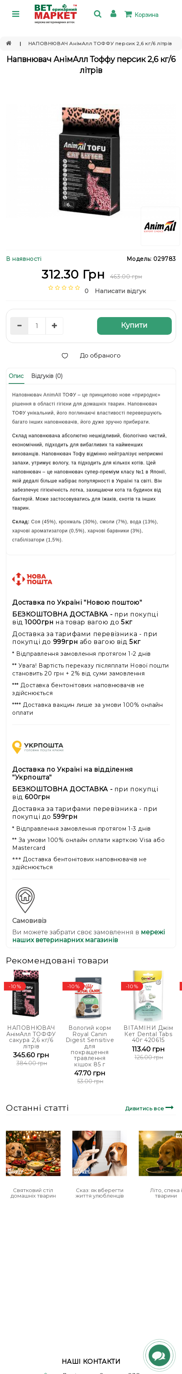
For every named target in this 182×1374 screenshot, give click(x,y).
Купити (134, 325)
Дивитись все (150, 1107)
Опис (16, 376)
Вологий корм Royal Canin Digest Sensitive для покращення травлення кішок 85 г (90, 1046)
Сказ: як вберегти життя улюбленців (99, 1193)
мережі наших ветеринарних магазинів (88, 936)
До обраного (91, 355)
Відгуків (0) (47, 376)
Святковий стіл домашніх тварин (33, 1193)
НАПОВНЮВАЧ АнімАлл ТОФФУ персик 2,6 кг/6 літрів (100, 43)
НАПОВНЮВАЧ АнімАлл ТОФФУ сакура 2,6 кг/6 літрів (31, 1036)
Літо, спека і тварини (166, 1193)
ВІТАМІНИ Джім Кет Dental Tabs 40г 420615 (148, 1034)
